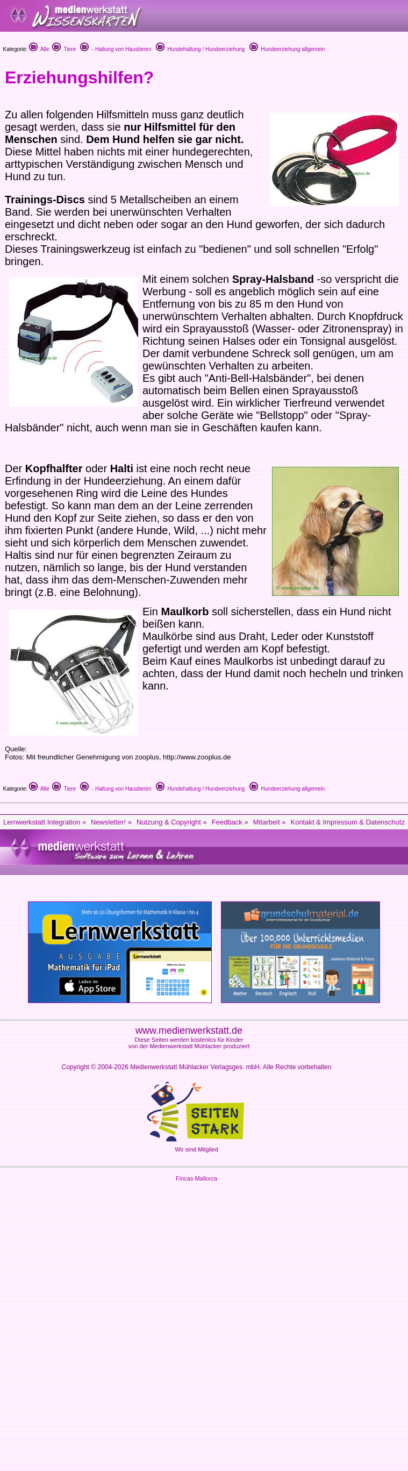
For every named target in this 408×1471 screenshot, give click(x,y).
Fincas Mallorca (196, 1178)
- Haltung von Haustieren (115, 49)
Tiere (64, 49)
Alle (39, 49)
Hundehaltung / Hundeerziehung (200, 49)
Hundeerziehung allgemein (287, 49)
